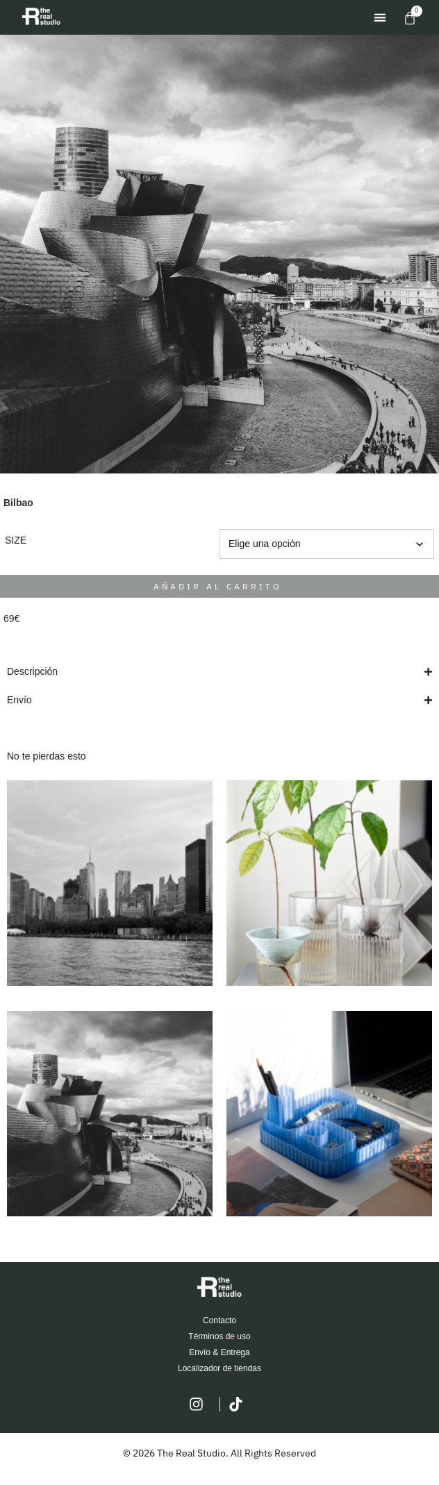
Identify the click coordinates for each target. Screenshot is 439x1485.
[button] (379, 17)
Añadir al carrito (218, 586)
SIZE (15, 540)
